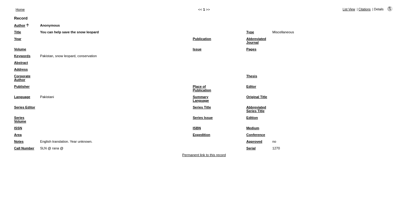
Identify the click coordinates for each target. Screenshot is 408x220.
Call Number (24, 148)
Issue (197, 49)
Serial (251, 148)
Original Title (256, 97)
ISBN (197, 128)
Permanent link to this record (204, 155)
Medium (252, 128)
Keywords (22, 56)
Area (18, 135)
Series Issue (203, 117)
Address (21, 69)
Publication (202, 39)
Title (17, 32)
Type (250, 32)
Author (19, 25)
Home (20, 9)
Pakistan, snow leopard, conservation (68, 56)
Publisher (22, 86)
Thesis (251, 76)
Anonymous (50, 25)
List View (349, 9)
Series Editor (24, 107)
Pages (251, 49)
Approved (254, 141)
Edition (252, 117)
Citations (364, 9)
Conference (255, 135)
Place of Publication (202, 88)
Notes (19, 141)
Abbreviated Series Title (256, 109)
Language (22, 97)
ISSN (18, 128)
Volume (20, 49)
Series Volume (20, 119)
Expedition (201, 135)
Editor (251, 86)
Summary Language (201, 98)
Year (17, 39)
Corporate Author (22, 78)
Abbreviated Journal (256, 40)
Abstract (21, 62)
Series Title (202, 107)
